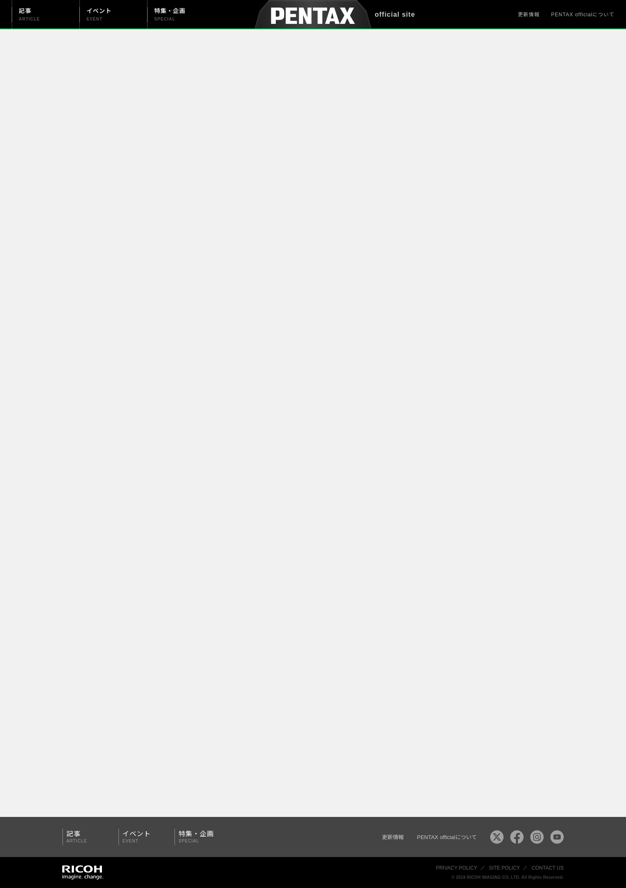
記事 (87, 836)
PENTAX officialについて (582, 15)
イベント (143, 836)
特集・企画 (199, 836)
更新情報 (528, 15)
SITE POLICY (504, 868)
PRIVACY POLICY (456, 868)
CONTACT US (548, 868)
